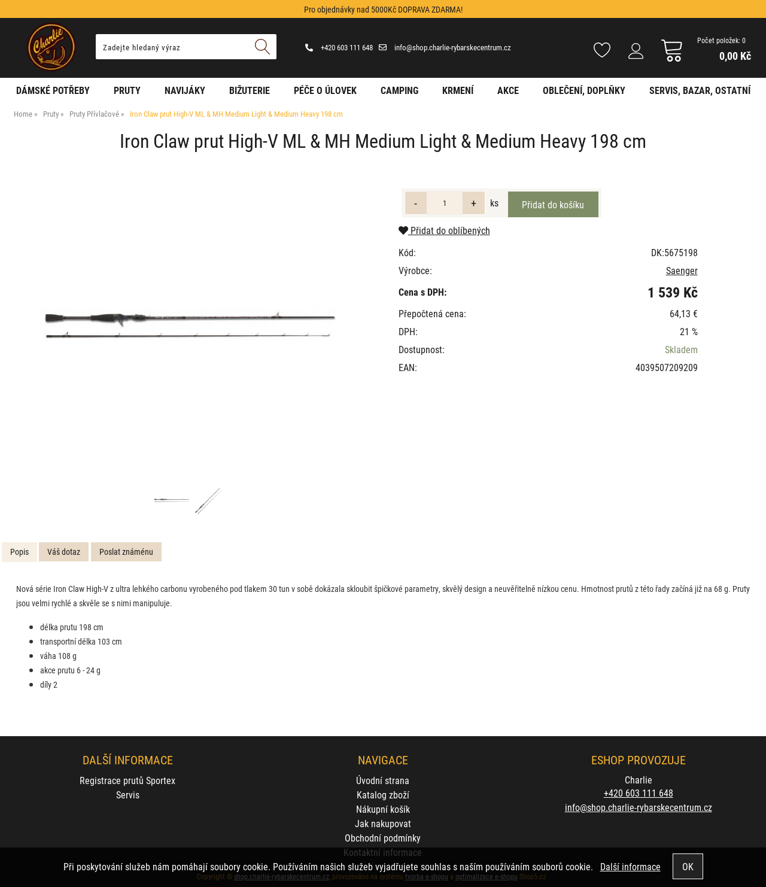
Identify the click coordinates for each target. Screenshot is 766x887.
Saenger (682, 270)
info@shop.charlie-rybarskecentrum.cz (445, 47)
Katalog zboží (383, 794)
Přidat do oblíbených (444, 230)
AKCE (508, 90)
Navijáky (185, 90)
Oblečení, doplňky (584, 90)
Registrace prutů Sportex (127, 780)
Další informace (630, 866)
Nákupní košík (383, 809)
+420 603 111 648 (339, 47)
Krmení (457, 90)
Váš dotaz (63, 551)
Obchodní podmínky (383, 837)
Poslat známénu (126, 551)
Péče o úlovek (325, 90)
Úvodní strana (382, 780)
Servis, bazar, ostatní (699, 90)
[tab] (19, 552)
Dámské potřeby (53, 90)
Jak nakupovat (383, 823)
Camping (399, 90)
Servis (127, 794)
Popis (19, 551)
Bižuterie (249, 90)
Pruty (127, 90)
